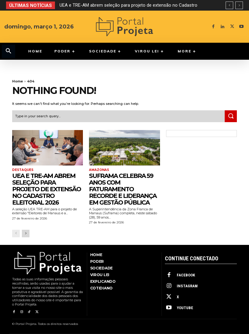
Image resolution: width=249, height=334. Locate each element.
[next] (239, 5)
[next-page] (25, 233)
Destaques (22, 170)
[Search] (231, 116)
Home (17, 81)
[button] (8, 51)
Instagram (187, 286)
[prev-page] (16, 233)
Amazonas (99, 170)
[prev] (229, 5)
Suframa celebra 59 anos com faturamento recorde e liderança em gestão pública (122, 189)
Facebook (186, 275)
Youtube (185, 308)
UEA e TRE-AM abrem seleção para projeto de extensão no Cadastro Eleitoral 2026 (46, 189)
